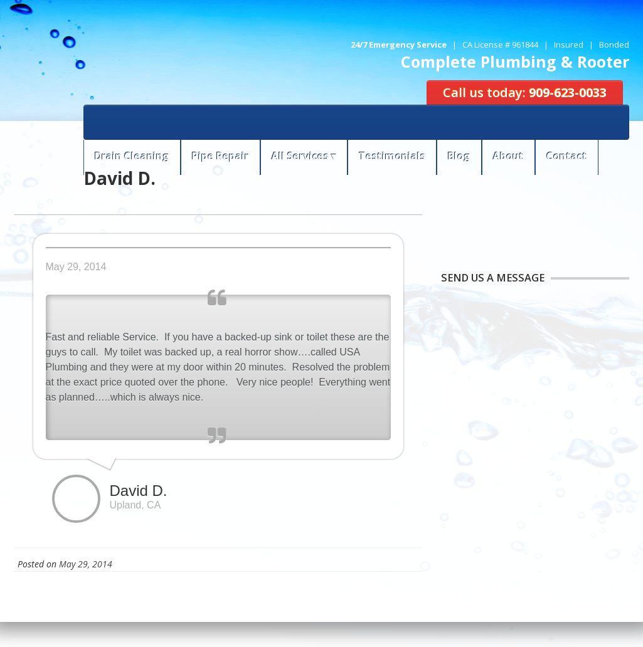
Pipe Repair (220, 156)
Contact (566, 156)
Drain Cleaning (132, 156)
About (508, 156)
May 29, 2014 (85, 564)
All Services (300, 156)
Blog (459, 156)
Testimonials (392, 156)
